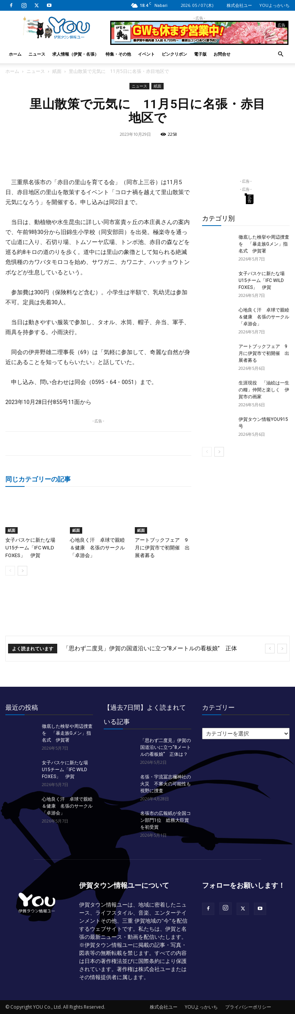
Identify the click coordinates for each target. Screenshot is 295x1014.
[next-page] (22, 570)
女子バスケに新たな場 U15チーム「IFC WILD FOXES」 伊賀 (32, 547)
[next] (282, 648)
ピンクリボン (174, 54)
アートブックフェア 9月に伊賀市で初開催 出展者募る (162, 547)
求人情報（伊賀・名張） (75, 54)
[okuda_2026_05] (199, 41)
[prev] (270, 648)
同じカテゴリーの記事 (38, 479)
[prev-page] (10, 570)
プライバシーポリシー (248, 1007)
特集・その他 (118, 54)
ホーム (15, 54)
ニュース (36, 54)
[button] (280, 54)
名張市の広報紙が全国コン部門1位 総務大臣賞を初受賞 (165, 820)
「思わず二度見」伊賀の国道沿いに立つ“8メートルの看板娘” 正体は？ (165, 747)
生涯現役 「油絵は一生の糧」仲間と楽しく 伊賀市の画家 (264, 389)
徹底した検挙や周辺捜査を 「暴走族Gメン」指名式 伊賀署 (264, 244)
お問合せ (222, 54)
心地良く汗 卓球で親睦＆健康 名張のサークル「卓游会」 (97, 547)
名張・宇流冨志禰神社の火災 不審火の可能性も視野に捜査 (165, 783)
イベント (146, 54)
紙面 (56, 71)
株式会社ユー (239, 5)
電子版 (200, 54)
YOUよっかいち (274, 5)
